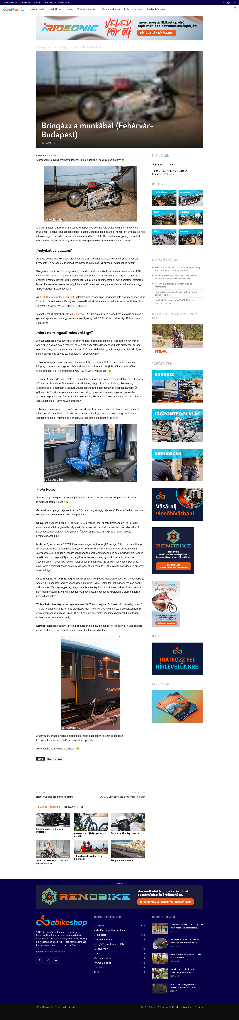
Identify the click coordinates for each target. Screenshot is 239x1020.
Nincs (97, 953)
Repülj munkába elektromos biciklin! (54, 796)
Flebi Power (78, 314)
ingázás (58, 759)
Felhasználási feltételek (168, 1007)
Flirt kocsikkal (64, 413)
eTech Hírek (54, 8)
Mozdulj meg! (36, 8)
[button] (235, 9)
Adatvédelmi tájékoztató (192, 1007)
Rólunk (152, 1007)
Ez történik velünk (133, 8)
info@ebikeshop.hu (169, 174)
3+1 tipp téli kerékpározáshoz (126, 833)
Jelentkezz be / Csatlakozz (16, 2)
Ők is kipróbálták (111, 8)
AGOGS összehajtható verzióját (57, 297)
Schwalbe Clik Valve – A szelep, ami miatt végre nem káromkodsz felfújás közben (178, 269)
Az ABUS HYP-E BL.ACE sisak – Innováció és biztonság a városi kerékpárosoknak (176, 277)
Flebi (49, 759)
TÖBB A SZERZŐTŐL (74, 807)
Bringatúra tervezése (122, 860)
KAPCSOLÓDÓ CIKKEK (49, 807)
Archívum (53, 47)
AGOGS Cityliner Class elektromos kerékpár (122, 796)
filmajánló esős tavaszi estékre (109, 944)
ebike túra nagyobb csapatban (109, 930)
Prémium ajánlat (87, 8)
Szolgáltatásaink (156, 8)
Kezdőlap (41, 47)
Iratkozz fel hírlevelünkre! (57, 2)
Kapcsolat (37, 2)
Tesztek (69, 8)
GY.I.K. (143, 1007)
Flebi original (61, 275)
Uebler (97, 972)
